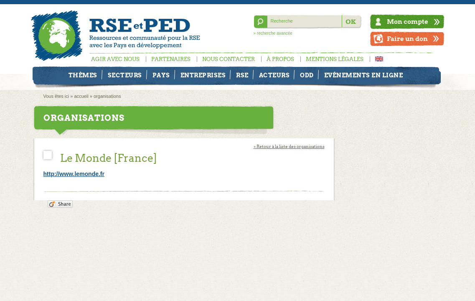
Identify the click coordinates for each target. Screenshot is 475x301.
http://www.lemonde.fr (73, 174)
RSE (242, 75)
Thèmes (83, 75)
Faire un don (407, 39)
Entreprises (203, 75)
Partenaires (171, 59)
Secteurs (125, 75)
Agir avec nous (115, 59)
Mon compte (407, 22)
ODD (307, 75)
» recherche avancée (273, 33)
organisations (107, 96)
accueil (81, 96)
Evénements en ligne (363, 75)
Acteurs (274, 75)
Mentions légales (334, 59)
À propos (280, 59)
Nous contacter (228, 59)
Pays (161, 75)
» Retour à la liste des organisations (289, 146)
